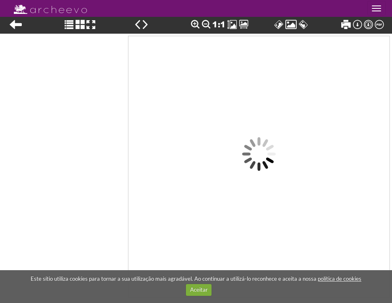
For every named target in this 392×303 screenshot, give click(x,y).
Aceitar (199, 289)
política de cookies (339, 278)
